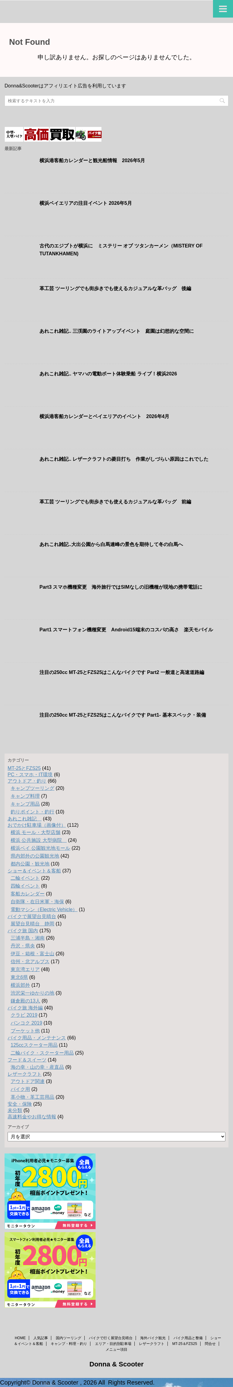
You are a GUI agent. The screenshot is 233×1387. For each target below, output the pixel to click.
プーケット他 (25, 1030)
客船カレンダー (28, 893)
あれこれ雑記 (25, 818)
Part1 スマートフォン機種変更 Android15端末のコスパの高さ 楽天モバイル (126, 629)
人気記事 (40, 1338)
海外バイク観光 (153, 1338)
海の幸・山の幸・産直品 (37, 1067)
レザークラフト (25, 1074)
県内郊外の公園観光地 (35, 856)
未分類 (15, 1110)
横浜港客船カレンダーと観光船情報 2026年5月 (92, 160)
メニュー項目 (116, 1349)
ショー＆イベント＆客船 (34, 870)
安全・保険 (20, 1104)
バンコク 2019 (26, 1023)
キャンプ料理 (25, 796)
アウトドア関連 (28, 1081)
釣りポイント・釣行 (32, 811)
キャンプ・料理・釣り (69, 1344)
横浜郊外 (20, 985)
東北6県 (19, 977)
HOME (20, 1338)
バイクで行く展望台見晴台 (111, 1338)
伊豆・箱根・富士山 (32, 953)
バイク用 (20, 1089)
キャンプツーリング (32, 788)
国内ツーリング (68, 1338)
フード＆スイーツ (27, 1059)
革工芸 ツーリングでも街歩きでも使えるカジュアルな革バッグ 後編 (115, 288)
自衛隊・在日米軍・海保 (37, 901)
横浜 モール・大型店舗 (35, 832)
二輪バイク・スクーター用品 (42, 1052)
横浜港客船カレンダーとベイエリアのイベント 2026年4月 (104, 416)
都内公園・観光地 (30, 863)
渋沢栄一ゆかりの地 (32, 993)
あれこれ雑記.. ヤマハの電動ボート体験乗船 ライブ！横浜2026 (108, 373)
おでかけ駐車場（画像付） (37, 825)
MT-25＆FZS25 (184, 1344)
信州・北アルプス (30, 961)
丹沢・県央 (23, 945)
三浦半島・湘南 (28, 937)
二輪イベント (25, 878)
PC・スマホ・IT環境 (30, 774)
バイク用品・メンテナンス (37, 1037)
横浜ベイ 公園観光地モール (40, 848)
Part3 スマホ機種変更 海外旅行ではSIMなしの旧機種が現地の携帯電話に (120, 587)
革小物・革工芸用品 (32, 1097)
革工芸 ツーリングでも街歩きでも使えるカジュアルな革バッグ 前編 (115, 501)
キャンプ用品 (25, 803)
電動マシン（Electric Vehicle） (44, 909)
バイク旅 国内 (23, 930)
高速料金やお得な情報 (32, 1116)
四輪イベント (25, 885)
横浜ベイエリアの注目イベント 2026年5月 (85, 203)
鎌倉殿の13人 (25, 1000)
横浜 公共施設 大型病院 (39, 840)
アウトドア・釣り (27, 780)
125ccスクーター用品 (34, 1045)
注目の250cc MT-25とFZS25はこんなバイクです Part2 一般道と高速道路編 (121, 672)
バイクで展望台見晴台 (32, 916)
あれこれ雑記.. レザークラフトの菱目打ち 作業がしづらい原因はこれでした (123, 459)
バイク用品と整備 (188, 1338)
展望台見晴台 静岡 (32, 923)
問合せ (210, 1344)
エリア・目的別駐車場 (113, 1344)
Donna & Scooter (116, 1364)
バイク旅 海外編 (25, 1007)
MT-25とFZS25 (24, 768)
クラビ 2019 (24, 1015)
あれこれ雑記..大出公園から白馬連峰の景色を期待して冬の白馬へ (111, 544)
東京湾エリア (25, 969)
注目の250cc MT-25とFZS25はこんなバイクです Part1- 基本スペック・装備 (122, 715)
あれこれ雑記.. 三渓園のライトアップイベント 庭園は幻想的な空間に (116, 331)
